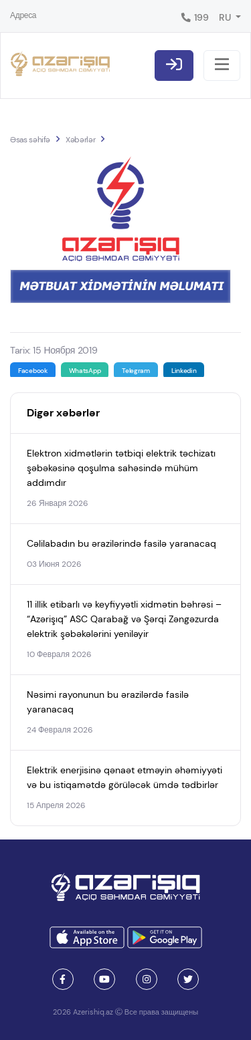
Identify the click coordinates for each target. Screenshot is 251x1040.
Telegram (136, 370)
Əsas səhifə (30, 139)
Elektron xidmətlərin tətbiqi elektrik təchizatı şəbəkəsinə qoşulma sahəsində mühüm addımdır (121, 468)
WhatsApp (85, 370)
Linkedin (184, 370)
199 (194, 17)
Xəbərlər (80, 139)
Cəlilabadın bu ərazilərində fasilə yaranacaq (121, 543)
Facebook (33, 370)
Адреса (23, 15)
